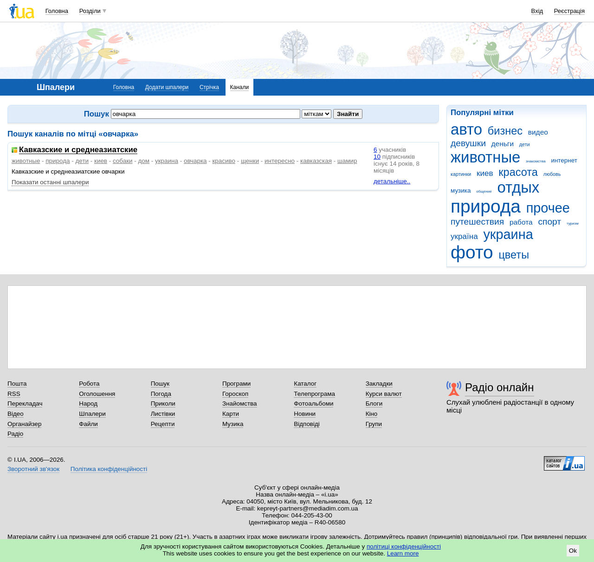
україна (464, 236)
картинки (461, 174)
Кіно (372, 413)
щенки (250, 160)
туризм (573, 223)
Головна (56, 10)
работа (521, 222)
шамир (347, 160)
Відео (15, 413)
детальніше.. (392, 181)
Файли (88, 423)
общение (484, 191)
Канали (239, 87)
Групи (374, 423)
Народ (88, 403)
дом (144, 160)
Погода (161, 393)
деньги (502, 144)
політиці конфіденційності (404, 546)
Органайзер (24, 423)
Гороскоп (235, 393)
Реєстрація (569, 10)
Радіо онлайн (499, 387)
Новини (305, 413)
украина (508, 234)
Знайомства (239, 403)
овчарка (195, 160)
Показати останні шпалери (50, 182)
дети (524, 144)
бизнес (505, 131)
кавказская (316, 160)
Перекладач (24, 403)
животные (485, 157)
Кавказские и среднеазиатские (78, 150)
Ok (573, 550)
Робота (89, 383)
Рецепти (163, 423)
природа (486, 206)
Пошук (160, 383)
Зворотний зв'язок (33, 468)
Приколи (163, 403)
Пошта (16, 383)
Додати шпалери (166, 87)
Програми (236, 383)
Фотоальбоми (313, 403)
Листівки (163, 413)
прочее (548, 207)
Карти (230, 413)
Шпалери (92, 413)
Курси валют (384, 393)
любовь (552, 174)
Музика (232, 423)
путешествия (477, 221)
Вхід (537, 10)
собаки (123, 160)
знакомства (536, 161)
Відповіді (307, 423)
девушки (468, 143)
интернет (564, 160)
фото (472, 252)
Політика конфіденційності (109, 468)
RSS (13, 393)
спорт (549, 221)
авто (466, 129)
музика (461, 190)
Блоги (374, 403)
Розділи (90, 10)
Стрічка (209, 87)
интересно (280, 160)
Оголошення (97, 393)
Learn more (403, 553)
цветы (513, 255)
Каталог (305, 383)
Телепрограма (314, 393)
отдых (518, 187)
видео (538, 132)
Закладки (379, 383)
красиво (223, 160)
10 (377, 156)
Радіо (15, 433)
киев (485, 173)
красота (518, 172)
